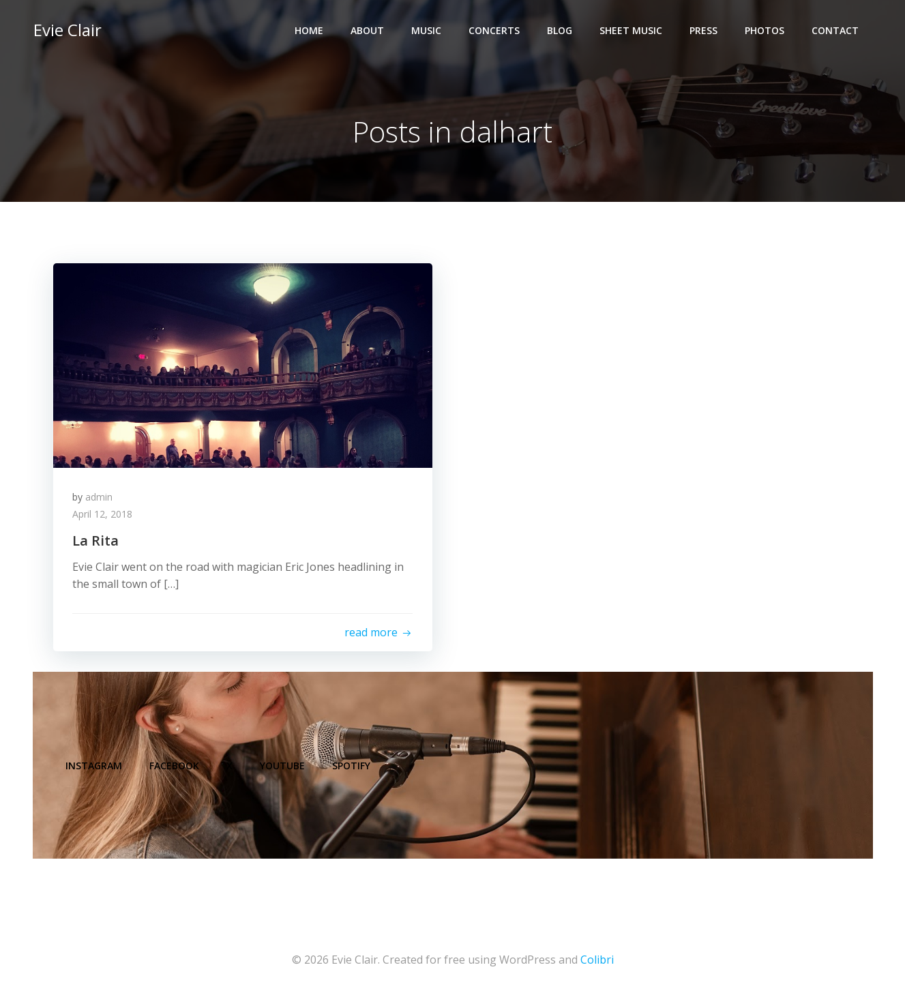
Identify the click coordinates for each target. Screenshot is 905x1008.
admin (100, 498)
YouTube (283, 770)
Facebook (176, 770)
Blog (560, 31)
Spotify (352, 770)
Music (427, 31)
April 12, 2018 (104, 515)
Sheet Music (631, 31)
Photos (765, 31)
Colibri (597, 967)
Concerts (494, 31)
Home (309, 31)
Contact (835, 31)
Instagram (95, 770)
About (368, 31)
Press (704, 31)
